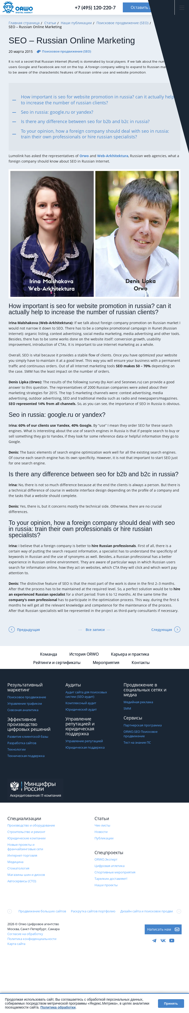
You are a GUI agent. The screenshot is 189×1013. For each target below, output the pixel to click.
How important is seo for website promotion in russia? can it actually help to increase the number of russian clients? (97, 99)
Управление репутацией (84, 741)
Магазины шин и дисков (26, 874)
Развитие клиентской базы (27, 736)
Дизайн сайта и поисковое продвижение (151, 911)
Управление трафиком (24, 703)
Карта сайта (16, 943)
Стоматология (18, 868)
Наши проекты (106, 885)
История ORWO (84, 654)
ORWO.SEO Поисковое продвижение (141, 733)
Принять (171, 1003)
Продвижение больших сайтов (42, 911)
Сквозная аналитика (22, 710)
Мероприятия (106, 662)
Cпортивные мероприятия (114, 872)
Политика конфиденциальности (31, 939)
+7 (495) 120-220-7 (95, 7)
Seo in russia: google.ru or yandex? (57, 112)
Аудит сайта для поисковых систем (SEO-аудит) (86, 694)
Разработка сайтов (21, 743)
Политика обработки (58, 1007)
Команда (48, 654)
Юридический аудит (81, 709)
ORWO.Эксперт (105, 859)
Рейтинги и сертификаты (56, 662)
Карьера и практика (130, 654)
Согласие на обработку (25, 934)
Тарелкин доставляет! (110, 878)
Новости (101, 831)
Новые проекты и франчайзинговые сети (25, 846)
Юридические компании (26, 838)
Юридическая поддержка (85, 747)
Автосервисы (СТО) (21, 881)
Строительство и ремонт (26, 831)
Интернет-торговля (22, 855)
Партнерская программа (143, 725)
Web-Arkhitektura (112, 155)
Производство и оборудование (31, 825)
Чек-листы (102, 825)
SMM (127, 708)
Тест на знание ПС (137, 742)
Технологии (16, 749)
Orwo (84, 155)
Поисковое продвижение (26, 697)
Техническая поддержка (26, 756)
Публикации (103, 838)
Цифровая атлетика (109, 866)
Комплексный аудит (80, 703)
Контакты (141, 662)
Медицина (15, 862)
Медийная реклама (138, 702)
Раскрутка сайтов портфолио (93, 911)
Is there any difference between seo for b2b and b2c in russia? (85, 121)
